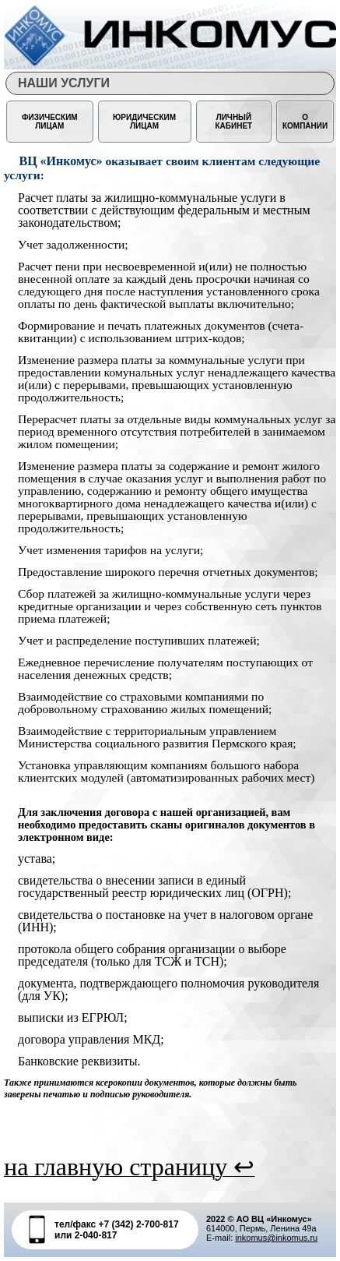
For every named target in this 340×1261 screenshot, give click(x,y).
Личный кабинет (234, 121)
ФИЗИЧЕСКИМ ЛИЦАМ (50, 121)
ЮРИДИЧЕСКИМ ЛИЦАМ (144, 121)
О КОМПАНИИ (305, 121)
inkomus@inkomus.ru (276, 1237)
